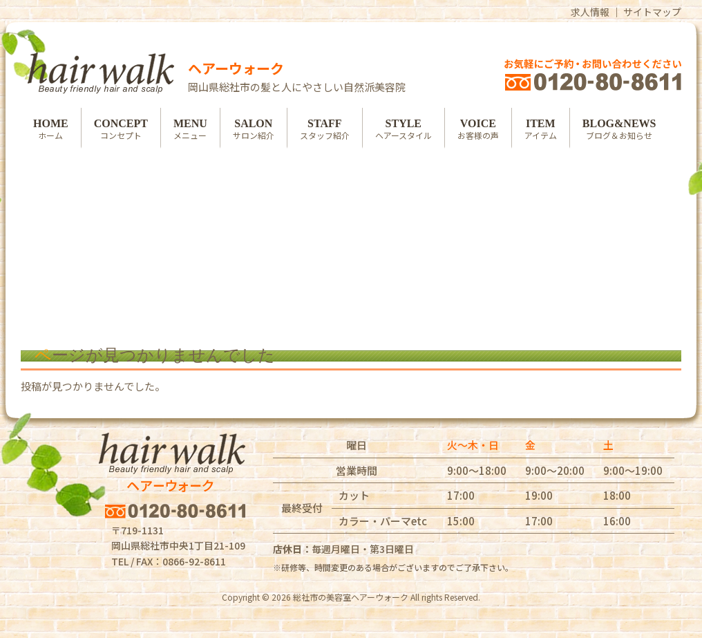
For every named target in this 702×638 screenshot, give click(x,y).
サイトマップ (652, 12)
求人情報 (590, 12)
